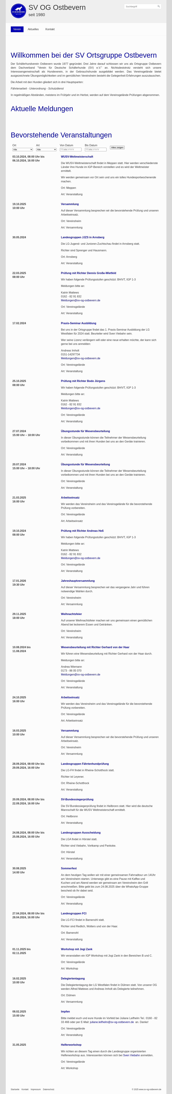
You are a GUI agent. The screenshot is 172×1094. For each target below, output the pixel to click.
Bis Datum (91, 145)
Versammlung (70, 204)
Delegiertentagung (73, 978)
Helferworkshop (71, 1044)
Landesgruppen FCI (73, 913)
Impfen (65, 1011)
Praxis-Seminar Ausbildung (78, 323)
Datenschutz (48, 1089)
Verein (17, 29)
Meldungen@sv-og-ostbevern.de (80, 300)
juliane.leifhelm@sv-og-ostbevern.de (112, 1022)
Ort (14, 145)
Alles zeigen (117, 147)
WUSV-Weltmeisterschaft (77, 156)
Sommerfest (69, 868)
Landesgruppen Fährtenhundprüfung (85, 763)
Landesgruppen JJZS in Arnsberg (82, 237)
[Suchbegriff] (142, 6)
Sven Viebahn (131, 1055)
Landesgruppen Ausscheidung (81, 832)
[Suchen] (158, 6)
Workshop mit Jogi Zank (77, 949)
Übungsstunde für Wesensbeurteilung (85, 431)
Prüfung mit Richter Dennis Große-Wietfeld (88, 273)
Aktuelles (33, 29)
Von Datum (66, 145)
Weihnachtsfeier (71, 614)
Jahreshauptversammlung (78, 580)
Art (38, 145)
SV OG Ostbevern (57, 7)
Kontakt (50, 29)
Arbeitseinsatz (70, 497)
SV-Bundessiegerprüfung (77, 799)
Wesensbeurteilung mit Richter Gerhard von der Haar (95, 647)
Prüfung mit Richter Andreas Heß (82, 530)
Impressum (36, 1089)
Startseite (15, 1089)
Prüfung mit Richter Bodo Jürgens (83, 381)
